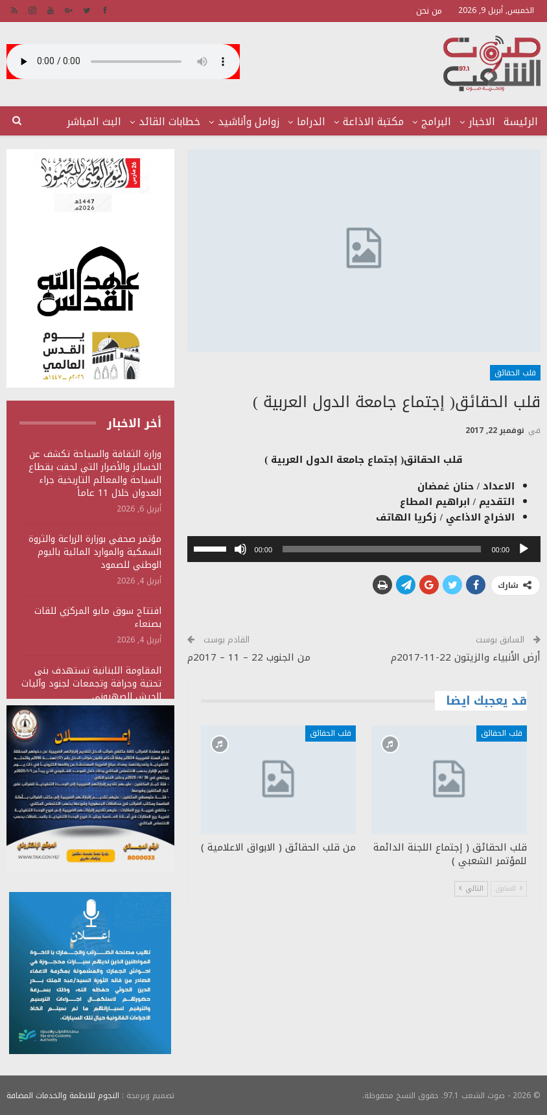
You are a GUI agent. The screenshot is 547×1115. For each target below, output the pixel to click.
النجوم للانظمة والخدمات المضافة (62, 1095)
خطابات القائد (169, 122)
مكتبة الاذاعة (373, 122)
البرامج (436, 122)
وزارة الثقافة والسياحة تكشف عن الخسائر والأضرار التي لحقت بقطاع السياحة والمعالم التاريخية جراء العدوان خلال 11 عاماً (95, 473)
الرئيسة (521, 122)
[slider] (382, 549)
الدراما (311, 122)
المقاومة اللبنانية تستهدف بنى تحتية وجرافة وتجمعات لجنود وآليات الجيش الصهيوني (91, 683)
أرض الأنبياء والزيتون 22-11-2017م (466, 657)
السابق (508, 888)
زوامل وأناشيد (248, 122)
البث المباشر (94, 122)
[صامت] (240, 549)
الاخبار (482, 122)
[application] (364, 549)
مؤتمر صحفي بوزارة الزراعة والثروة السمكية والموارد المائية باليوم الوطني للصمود (95, 552)
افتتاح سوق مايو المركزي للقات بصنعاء (97, 617)
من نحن (429, 11)
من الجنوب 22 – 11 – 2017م (248, 657)
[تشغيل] (523, 549)
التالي (471, 888)
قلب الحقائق (515, 373)
